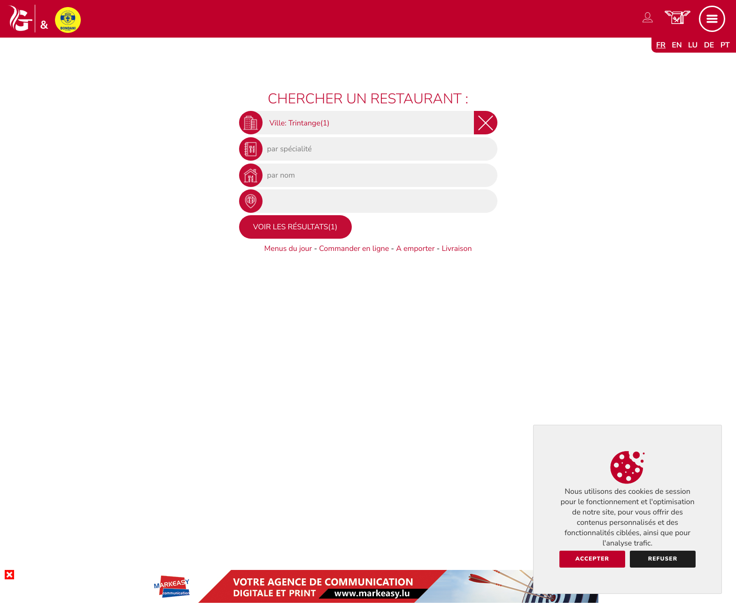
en (677, 45)
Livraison (457, 248)
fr (661, 45)
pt (725, 45)
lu (692, 45)
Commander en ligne (354, 248)
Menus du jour (288, 248)
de (709, 45)
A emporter (415, 248)
